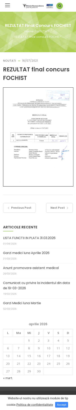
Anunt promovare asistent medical (31, 268)
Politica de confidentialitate (34, 405)
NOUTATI (43, 31)
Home (29, 31)
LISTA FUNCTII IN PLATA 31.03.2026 (29, 238)
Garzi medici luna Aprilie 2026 (26, 253)
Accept (61, 405)
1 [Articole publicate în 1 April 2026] (29, 340)
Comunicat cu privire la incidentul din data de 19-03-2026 (36, 285)
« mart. (8, 378)
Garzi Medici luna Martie (22, 303)
